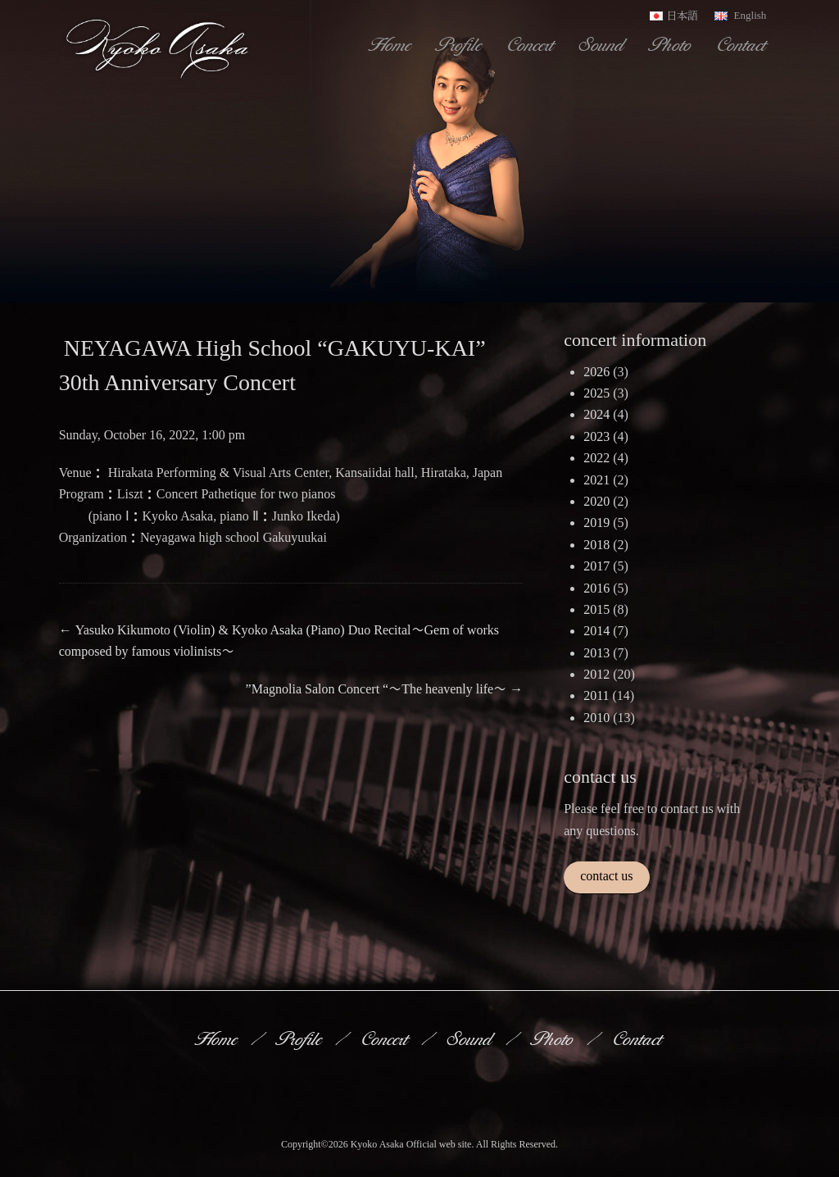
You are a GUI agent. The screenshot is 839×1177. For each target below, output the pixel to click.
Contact (743, 44)
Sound (603, 44)
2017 (596, 566)
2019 (596, 522)
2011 (596, 695)
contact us (606, 876)
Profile (460, 44)
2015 (596, 609)
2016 (596, 588)
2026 (596, 372)
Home (391, 44)
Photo (672, 44)
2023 (596, 436)
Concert (532, 44)
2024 (596, 414)
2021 (596, 480)
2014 (596, 631)
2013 (596, 653)
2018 (596, 545)
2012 (596, 674)
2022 (596, 458)
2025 (596, 393)
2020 (596, 501)
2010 (596, 718)
